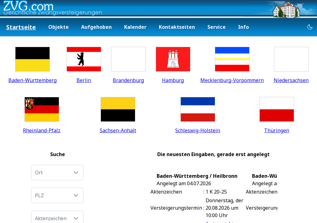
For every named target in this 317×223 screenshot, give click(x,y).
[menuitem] (21, 27)
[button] (75, 172)
